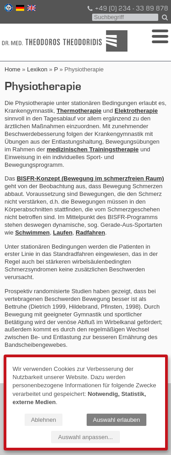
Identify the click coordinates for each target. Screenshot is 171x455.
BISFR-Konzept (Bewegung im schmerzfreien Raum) (90, 178)
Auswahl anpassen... (85, 437)
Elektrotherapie (136, 110)
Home (13, 69)
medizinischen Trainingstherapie (93, 149)
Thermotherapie (79, 110)
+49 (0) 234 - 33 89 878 (127, 8)
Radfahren (90, 232)
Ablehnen (43, 419)
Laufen (63, 232)
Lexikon (37, 69)
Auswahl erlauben (116, 419)
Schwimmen (32, 232)
